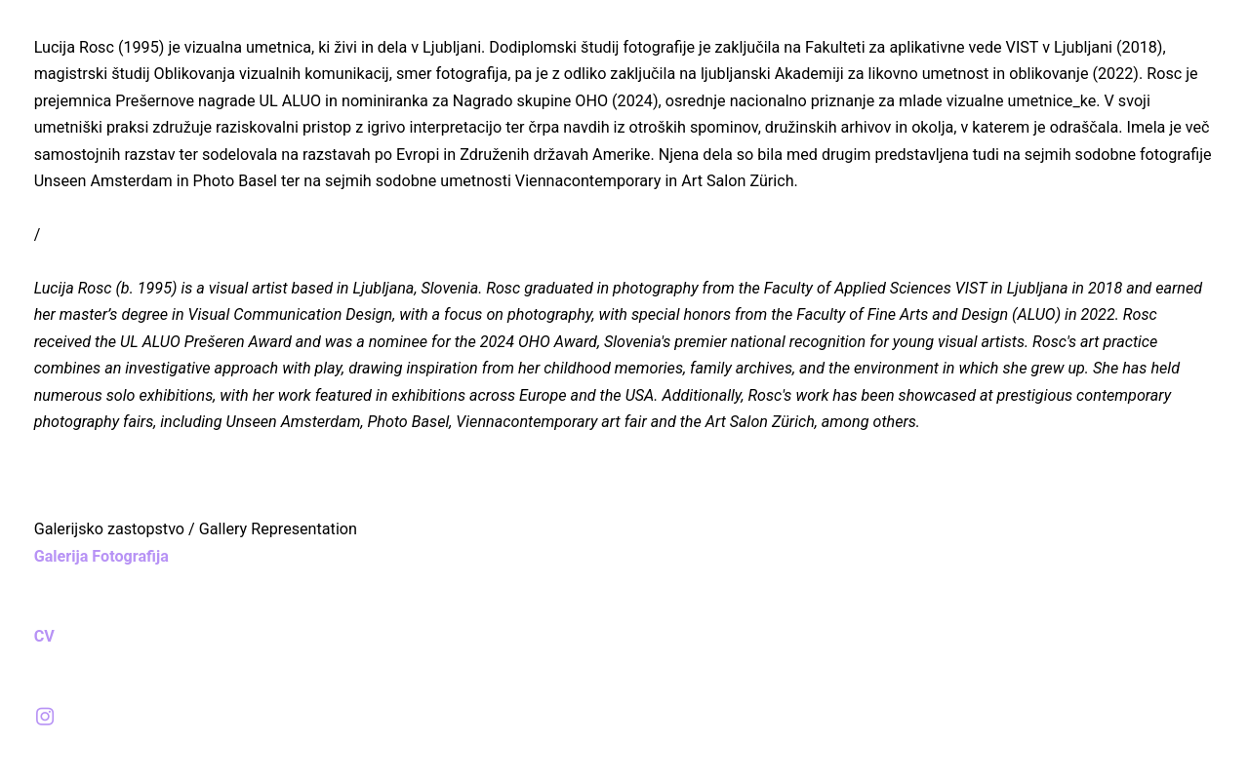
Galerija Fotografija (101, 556)
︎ (45, 717)
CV (50, 636)
